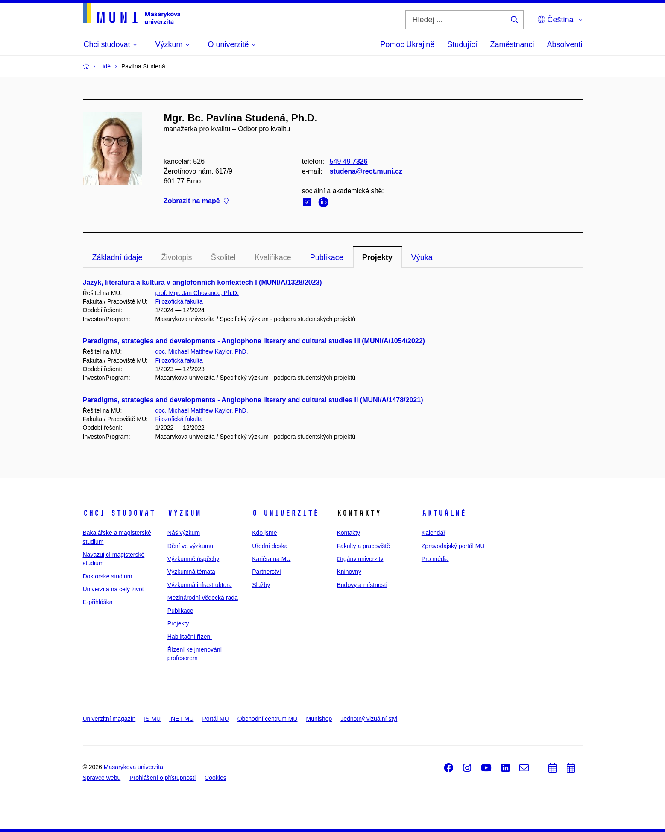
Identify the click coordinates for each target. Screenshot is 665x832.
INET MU (181, 718)
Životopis (176, 257)
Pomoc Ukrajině (407, 44)
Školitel (223, 257)
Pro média (435, 558)
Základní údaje (117, 257)
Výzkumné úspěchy (193, 558)
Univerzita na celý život (113, 589)
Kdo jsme (264, 532)
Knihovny (349, 571)
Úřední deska (269, 546)
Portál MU (215, 718)
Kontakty (348, 532)
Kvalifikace (273, 257)
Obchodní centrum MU (267, 718)
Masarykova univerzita (133, 767)
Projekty (377, 257)
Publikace (326, 257)
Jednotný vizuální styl (368, 718)
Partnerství (266, 571)
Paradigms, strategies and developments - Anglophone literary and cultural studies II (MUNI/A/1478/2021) (253, 400)
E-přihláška (98, 602)
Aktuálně (444, 513)
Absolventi (564, 44)
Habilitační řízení (189, 636)
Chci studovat (119, 513)
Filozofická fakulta (179, 301)
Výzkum (184, 513)
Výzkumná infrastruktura (199, 584)
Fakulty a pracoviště (363, 546)
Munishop (319, 718)
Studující (462, 44)
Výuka (422, 257)
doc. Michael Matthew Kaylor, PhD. (201, 351)
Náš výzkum (183, 532)
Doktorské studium (107, 576)
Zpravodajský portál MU (453, 546)
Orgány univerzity (360, 558)
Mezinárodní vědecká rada (202, 597)
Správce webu (102, 777)
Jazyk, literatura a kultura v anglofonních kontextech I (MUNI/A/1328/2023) (202, 282)
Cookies (215, 777)
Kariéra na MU (271, 558)
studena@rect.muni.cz (365, 171)
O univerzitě (285, 513)
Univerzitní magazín (109, 718)
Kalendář (433, 532)
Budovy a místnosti (362, 584)
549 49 (348, 161)
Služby (261, 584)
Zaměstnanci (512, 44)
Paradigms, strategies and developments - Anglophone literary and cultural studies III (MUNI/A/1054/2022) (254, 341)
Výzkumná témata (191, 571)
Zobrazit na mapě (196, 201)
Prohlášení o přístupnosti (162, 777)
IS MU (152, 718)
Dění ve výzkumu (190, 546)
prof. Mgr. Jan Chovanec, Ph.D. (197, 292)
